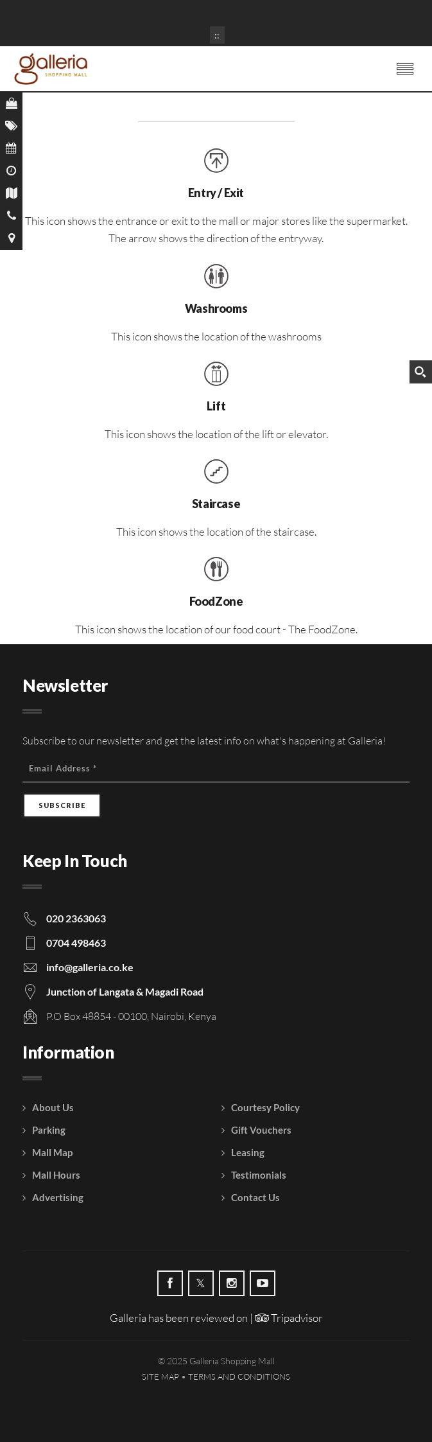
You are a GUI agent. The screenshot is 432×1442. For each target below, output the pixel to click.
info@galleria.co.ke (90, 967)
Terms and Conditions (239, 1376)
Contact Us (255, 1197)
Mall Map (52, 1152)
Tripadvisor (289, 1317)
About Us (53, 1107)
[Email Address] (216, 768)
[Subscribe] (61, 805)
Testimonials (258, 1175)
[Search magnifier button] (420, 371)
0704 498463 (76, 942)
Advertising (57, 1197)
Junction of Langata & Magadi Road (124, 991)
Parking (48, 1130)
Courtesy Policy (265, 1107)
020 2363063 (76, 918)
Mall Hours (56, 1175)
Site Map (160, 1376)
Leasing (247, 1152)
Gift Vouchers (261, 1130)
